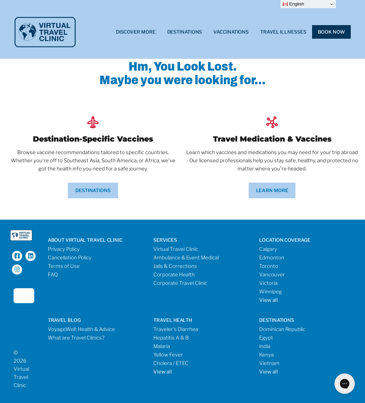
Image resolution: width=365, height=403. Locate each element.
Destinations (184, 32)
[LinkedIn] (30, 256)
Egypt (266, 338)
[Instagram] (17, 269)
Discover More (136, 32)
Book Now (331, 32)
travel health (172, 320)
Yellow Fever (168, 355)
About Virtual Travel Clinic (85, 240)
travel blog (64, 320)
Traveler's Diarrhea (175, 329)
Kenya (266, 355)
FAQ (53, 275)
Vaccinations (231, 32)
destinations (276, 320)
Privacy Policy (64, 249)
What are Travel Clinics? (76, 338)
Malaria (161, 346)
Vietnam (269, 363)
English (293, 4)
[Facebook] (17, 256)
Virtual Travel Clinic (175, 249)
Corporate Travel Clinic (180, 283)
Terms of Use (64, 266)
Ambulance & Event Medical (186, 258)
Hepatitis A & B (171, 338)
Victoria (268, 283)
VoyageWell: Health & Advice (81, 329)
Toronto (268, 266)
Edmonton (271, 258)
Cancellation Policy (70, 258)
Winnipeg (270, 292)
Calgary (268, 249)
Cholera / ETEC (171, 363)
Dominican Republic (282, 329)
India (264, 346)
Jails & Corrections (175, 266)
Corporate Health (174, 275)
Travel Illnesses (283, 32)
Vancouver (272, 275)
